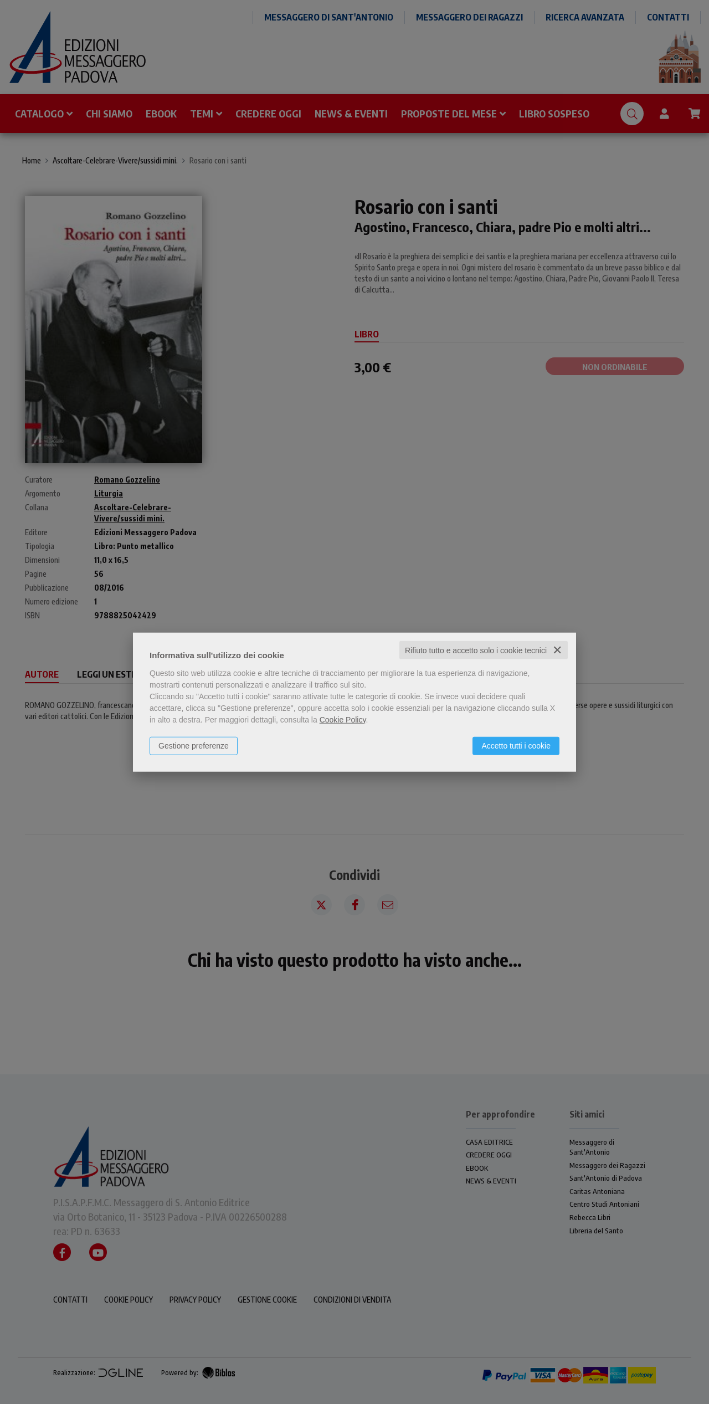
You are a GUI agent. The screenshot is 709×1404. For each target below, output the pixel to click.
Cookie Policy (343, 719)
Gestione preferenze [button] (193, 745)
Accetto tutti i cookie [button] (516, 745)
